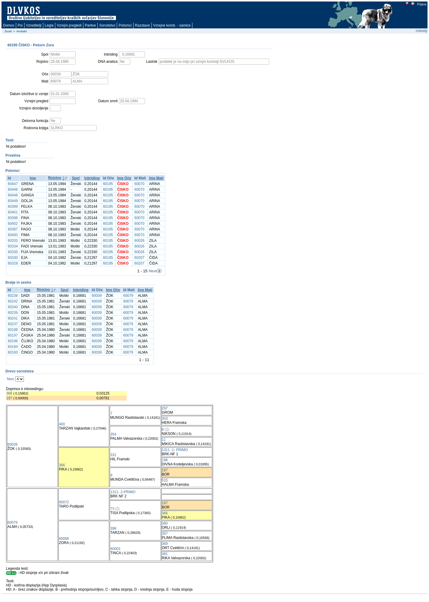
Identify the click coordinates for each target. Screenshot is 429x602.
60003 (115, 549)
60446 (13, 189)
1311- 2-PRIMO (122, 492)
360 (165, 523)
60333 (13, 241)
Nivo (10, 379)
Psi (20, 25)
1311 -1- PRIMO (175, 450)
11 (164, 440)
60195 (108, 184)
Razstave (142, 25)
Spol (76, 178)
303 (165, 418)
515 (165, 480)
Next (153, 271)
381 (165, 554)
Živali (8, 31)
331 (113, 455)
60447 (13, 184)
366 (9, 393)
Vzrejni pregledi (69, 25)
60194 (13, 347)
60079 (128, 296)
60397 (13, 229)
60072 (64, 502)
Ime (33, 178)
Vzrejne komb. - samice (172, 25)
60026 (139, 241)
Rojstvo (54, 178)
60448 (13, 195)
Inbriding (91, 178)
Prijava (421, 4)
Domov (8, 25)
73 (112, 509)
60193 (13, 352)
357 (165, 533)
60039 (97, 296)
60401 (13, 212)
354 (113, 434)
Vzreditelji (34, 25)
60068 (64, 539)
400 (62, 424)
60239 (13, 313)
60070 (139, 184)
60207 (139, 258)
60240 (13, 307)
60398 (13, 218)
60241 (13, 318)
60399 (13, 206)
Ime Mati (156, 178)
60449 (13, 201)
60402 (13, 223)
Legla (49, 25)
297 (165, 408)
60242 (13, 301)
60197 (13, 335)
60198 (13, 330)
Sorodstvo (107, 25)
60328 (13, 263)
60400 (13, 235)
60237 (13, 324)
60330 (13, 258)
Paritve (90, 25)
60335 (13, 252)
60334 (13, 246)
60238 (13, 296)
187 (9, 398)
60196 (13, 341)
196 (165, 460)
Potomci (125, 25)
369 (165, 544)
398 (113, 528)
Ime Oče (124, 178)
